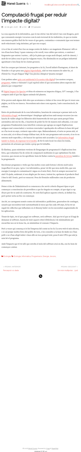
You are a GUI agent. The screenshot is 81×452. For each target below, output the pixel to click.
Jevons (53, 256)
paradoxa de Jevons (63, 156)
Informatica (26, 256)
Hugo (48, 448)
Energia (46, 256)
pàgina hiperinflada (32, 70)
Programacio (37, 256)
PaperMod (55, 448)
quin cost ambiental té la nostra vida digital (36, 79)
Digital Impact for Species (15, 91)
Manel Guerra (13, 3)
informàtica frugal (9, 115)
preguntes (5, 82)
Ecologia (7, 256)
